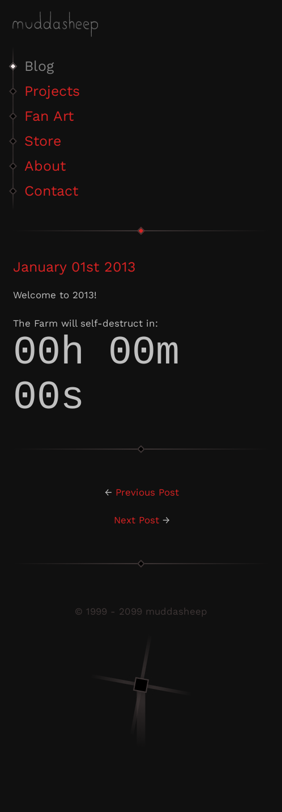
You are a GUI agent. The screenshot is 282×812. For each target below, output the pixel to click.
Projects (52, 91)
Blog (39, 66)
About (45, 166)
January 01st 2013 (74, 267)
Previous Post (147, 511)
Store (42, 141)
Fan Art (49, 116)
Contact (51, 191)
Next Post (136, 539)
